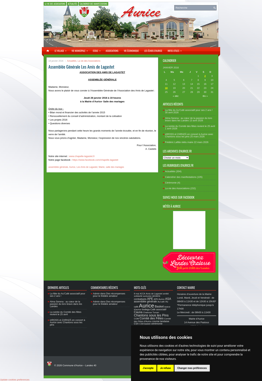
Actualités (72, 3)
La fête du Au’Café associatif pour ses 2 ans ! (189, 110)
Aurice (72, 167)
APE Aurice (159, 299)
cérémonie (156, 323)
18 (166, 88)
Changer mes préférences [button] (192, 368)
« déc (176, 96)
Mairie (102, 167)
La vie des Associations (55, 3)
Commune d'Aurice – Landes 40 (79, 365)
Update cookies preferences (14, 379)
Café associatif (158, 309)
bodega (146, 309)
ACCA (142, 294)
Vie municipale (81, 50)
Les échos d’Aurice (153, 51)
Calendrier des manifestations (93, 3)
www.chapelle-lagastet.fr (81, 156)
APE (150, 298)
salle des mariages (115, 167)
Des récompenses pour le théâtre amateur (109, 294)
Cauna (138, 312)
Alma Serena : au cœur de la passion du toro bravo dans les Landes (188, 119)
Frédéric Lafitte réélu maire (179, 142)
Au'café (161, 301)
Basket (159, 306)
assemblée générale (58, 167)
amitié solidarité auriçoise (151, 294)
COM (136, 318)
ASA (168, 298)
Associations (112, 51)
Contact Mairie (186, 287)
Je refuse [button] (165, 368)
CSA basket (144, 323)
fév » (205, 96)
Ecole (98, 50)
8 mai (136, 293)
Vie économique (131, 51)
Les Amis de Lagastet (87, 167)
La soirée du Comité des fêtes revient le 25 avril (190, 126)
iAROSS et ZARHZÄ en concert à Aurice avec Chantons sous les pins (189, 135)
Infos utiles (176, 50)
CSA (136, 323)
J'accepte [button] (148, 368)
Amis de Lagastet (154, 293)
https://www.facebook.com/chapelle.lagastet (95, 159)
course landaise (160, 321)
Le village (62, 50)
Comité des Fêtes (151, 318)
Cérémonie (171, 182)
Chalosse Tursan (151, 312)
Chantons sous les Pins (151, 315)
